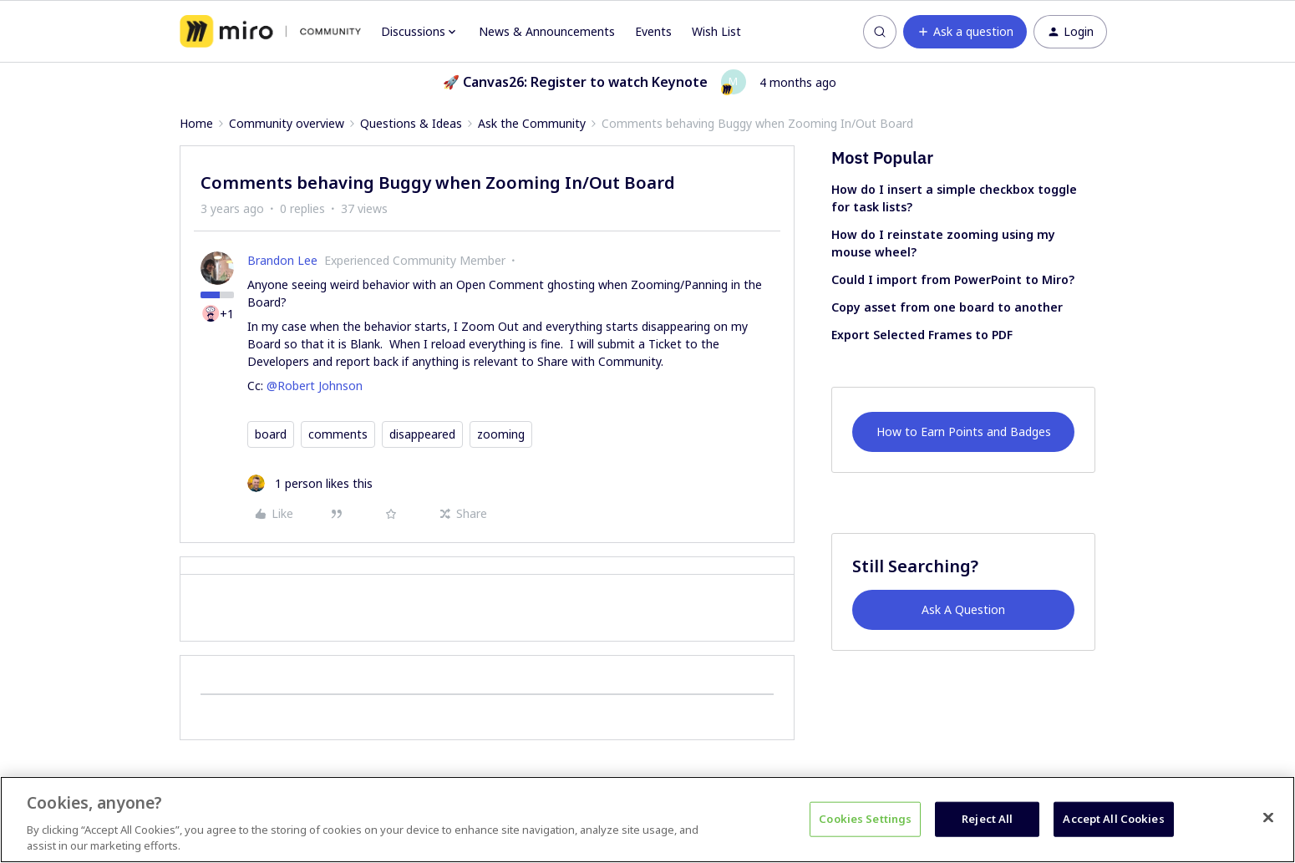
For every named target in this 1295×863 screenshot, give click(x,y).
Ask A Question (963, 609)
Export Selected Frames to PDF (922, 335)
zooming (501, 434)
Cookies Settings (865, 818)
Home (196, 123)
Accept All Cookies (1113, 818)
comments (338, 434)
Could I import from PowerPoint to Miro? (952, 279)
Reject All (987, 818)
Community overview (286, 123)
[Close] (1268, 818)
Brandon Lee (282, 260)
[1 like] (310, 483)
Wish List (716, 31)
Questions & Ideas (411, 123)
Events (653, 31)
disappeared (422, 434)
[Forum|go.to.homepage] (270, 31)
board (271, 434)
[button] (965, 31)
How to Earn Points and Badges (963, 431)
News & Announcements (547, 31)
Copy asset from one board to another (947, 307)
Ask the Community (532, 123)
